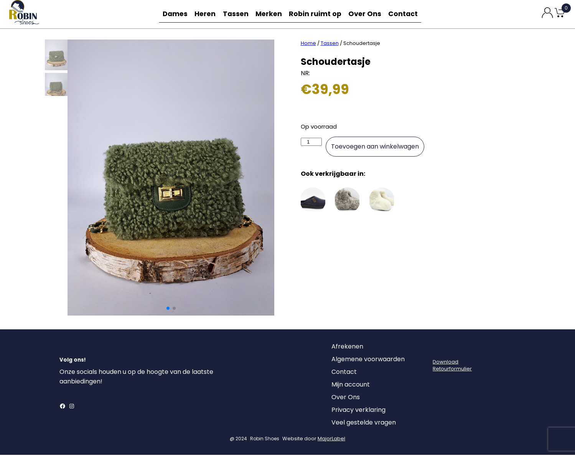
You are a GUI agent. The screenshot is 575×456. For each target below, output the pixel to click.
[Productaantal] (311, 143)
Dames (173, 14)
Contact (405, 14)
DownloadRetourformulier (452, 366)
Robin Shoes (264, 439)
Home (308, 44)
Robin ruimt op (318, 14)
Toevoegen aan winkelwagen (375, 147)
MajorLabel (331, 439)
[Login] (439, 350)
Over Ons (366, 14)
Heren (205, 14)
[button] (168, 309)
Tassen (237, 14)
